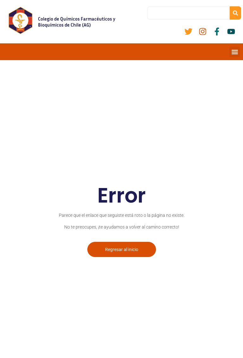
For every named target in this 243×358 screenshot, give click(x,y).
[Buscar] (235, 13)
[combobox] (188, 13)
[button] (234, 52)
